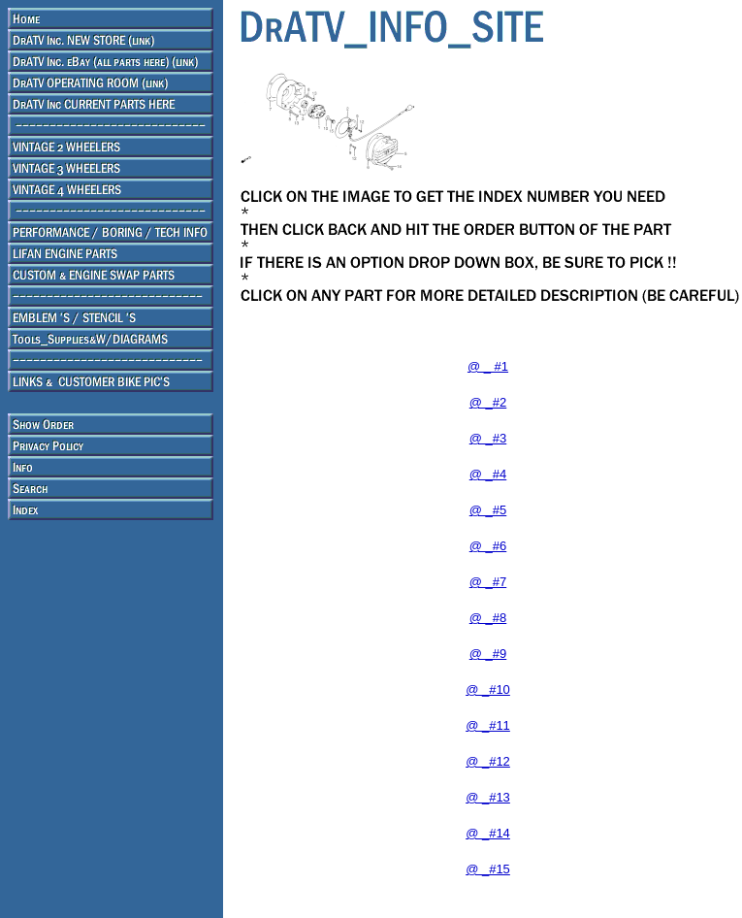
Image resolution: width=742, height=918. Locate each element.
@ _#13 (488, 797)
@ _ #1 (488, 366)
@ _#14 (488, 833)
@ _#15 (488, 869)
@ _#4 (488, 474)
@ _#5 (488, 510)
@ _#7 (488, 581)
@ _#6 (488, 546)
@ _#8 (488, 617)
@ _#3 (488, 438)
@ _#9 (488, 653)
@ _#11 (488, 725)
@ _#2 (488, 402)
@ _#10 (488, 689)
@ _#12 (488, 761)
